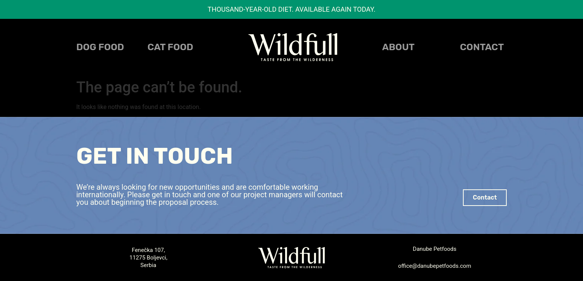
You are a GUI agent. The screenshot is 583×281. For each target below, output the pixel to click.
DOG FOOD (100, 46)
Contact (482, 46)
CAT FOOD (170, 46)
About (398, 46)
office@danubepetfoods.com (434, 266)
